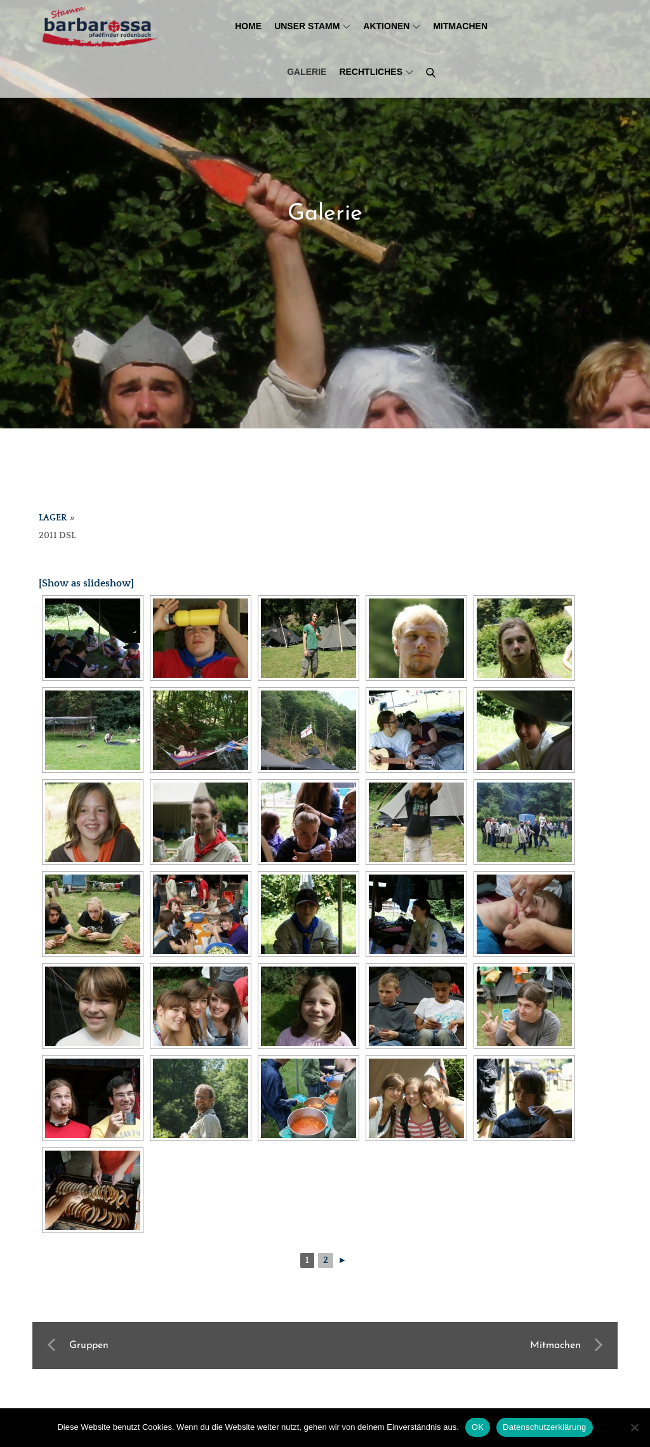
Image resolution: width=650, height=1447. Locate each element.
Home (248, 26)
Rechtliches (376, 72)
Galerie (306, 72)
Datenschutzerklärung (544, 1427)
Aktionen (391, 26)
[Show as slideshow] (86, 583)
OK (478, 1427)
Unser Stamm (312, 26)
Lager (53, 518)
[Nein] (634, 1427)
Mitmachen (460, 26)
